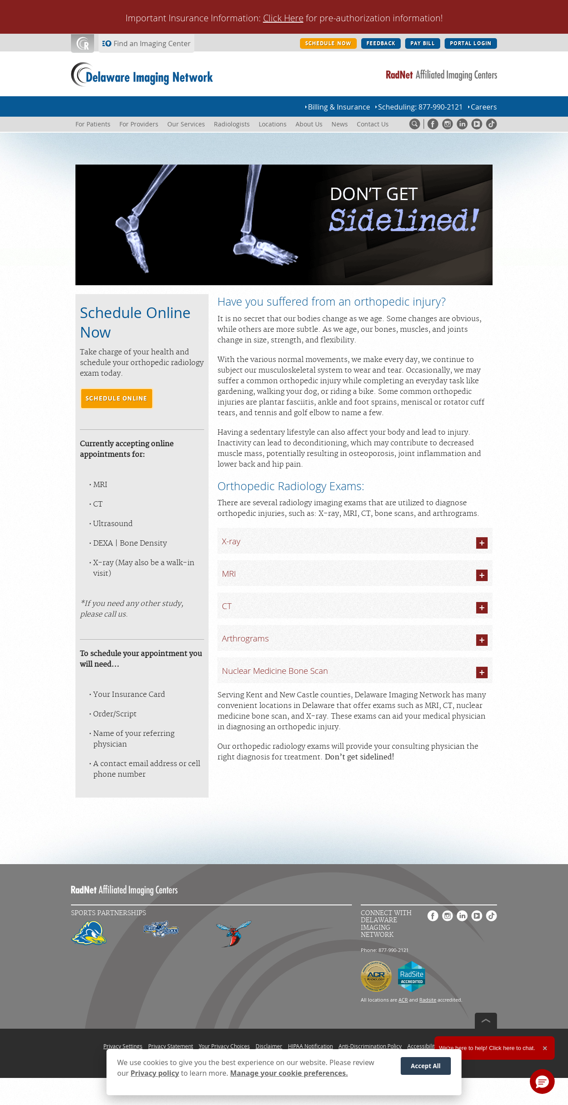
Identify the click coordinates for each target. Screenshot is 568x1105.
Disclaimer (269, 1046)
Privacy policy (154, 1073)
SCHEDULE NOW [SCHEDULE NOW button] (328, 43)
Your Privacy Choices (224, 1046)
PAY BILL (422, 43)
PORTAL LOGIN (471, 43)
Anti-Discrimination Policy (370, 1046)
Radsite (427, 999)
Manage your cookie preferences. (289, 1073)
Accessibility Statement (436, 1046)
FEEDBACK (381, 43)
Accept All (426, 1066)
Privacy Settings (122, 1046)
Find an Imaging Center (152, 43)
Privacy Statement (170, 1046)
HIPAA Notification (310, 1046)
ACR (403, 999)
